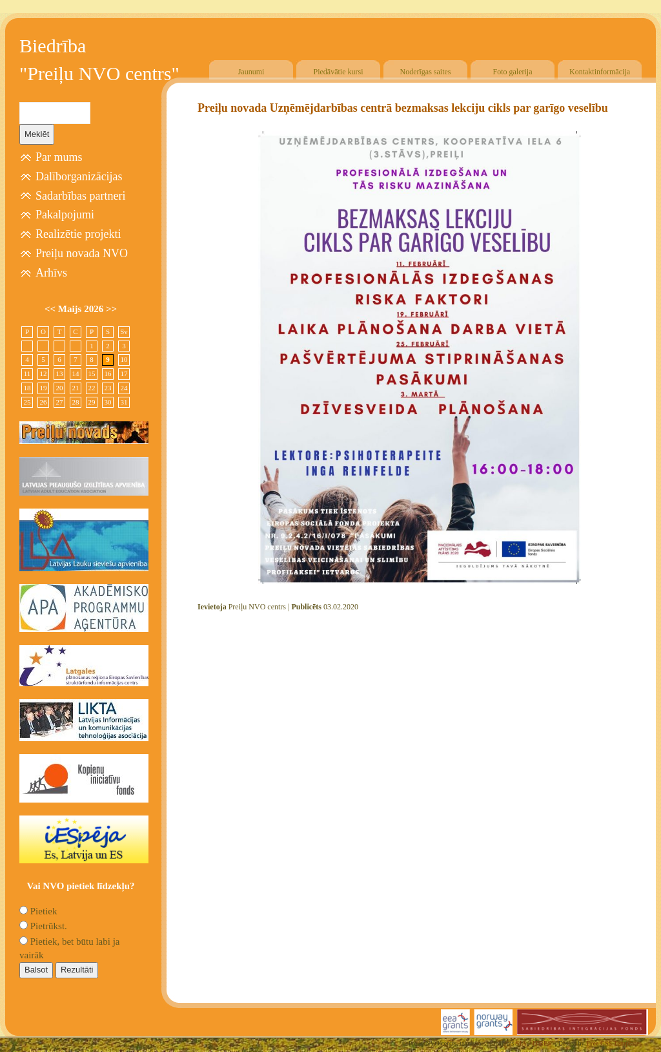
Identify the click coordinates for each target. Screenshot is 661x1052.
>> (111, 309)
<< (51, 309)
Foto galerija (513, 71)
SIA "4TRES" (535, 1043)
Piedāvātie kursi (338, 71)
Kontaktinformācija (599, 71)
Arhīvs (51, 272)
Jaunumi (251, 71)
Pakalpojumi (65, 214)
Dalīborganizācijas (79, 176)
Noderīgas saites (425, 71)
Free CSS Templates (614, 1043)
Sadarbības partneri (80, 195)
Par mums (59, 157)
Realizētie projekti (78, 233)
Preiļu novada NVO (82, 253)
